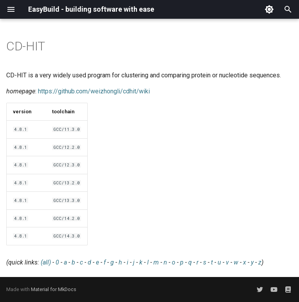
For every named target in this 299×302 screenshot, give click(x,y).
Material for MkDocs (53, 289)
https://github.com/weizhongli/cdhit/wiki (94, 91)
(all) (46, 262)
